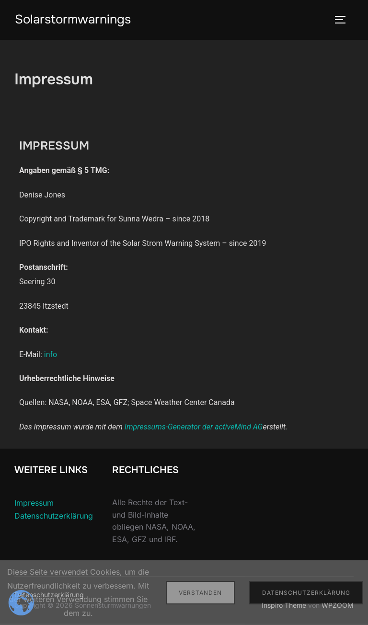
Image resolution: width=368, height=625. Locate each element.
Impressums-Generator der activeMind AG (194, 427)
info (50, 355)
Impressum (34, 504)
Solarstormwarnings (73, 19)
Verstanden (200, 592)
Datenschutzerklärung (53, 516)
